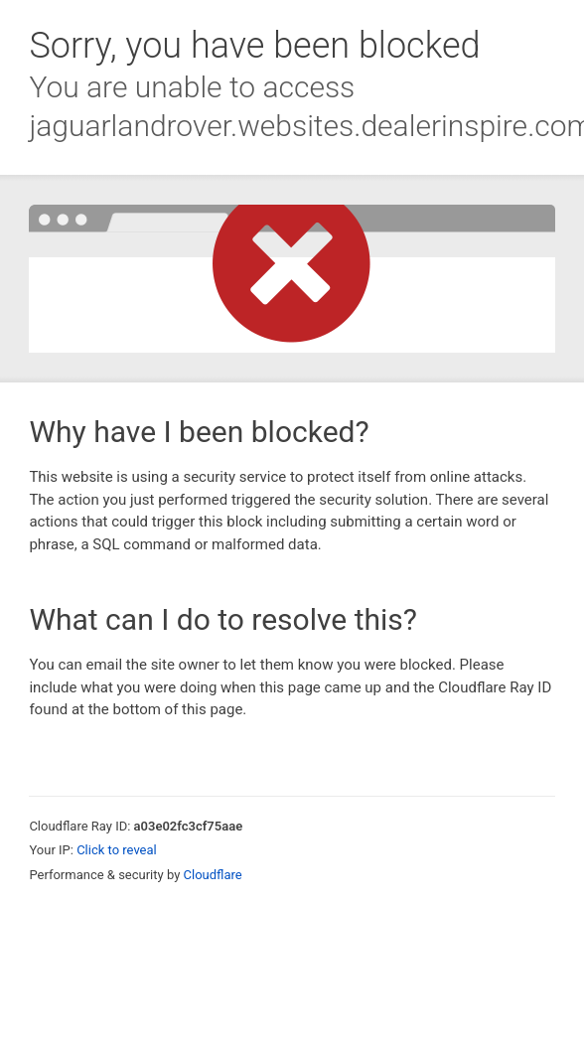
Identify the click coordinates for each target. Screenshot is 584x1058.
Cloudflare (213, 874)
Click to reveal (116, 849)
